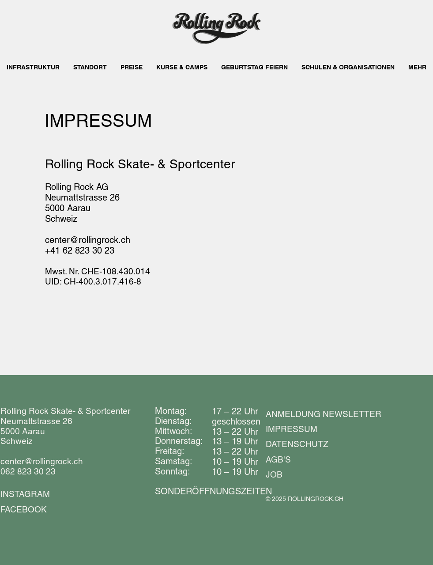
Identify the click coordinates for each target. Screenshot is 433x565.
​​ (213, 491)
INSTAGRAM (25, 494)
